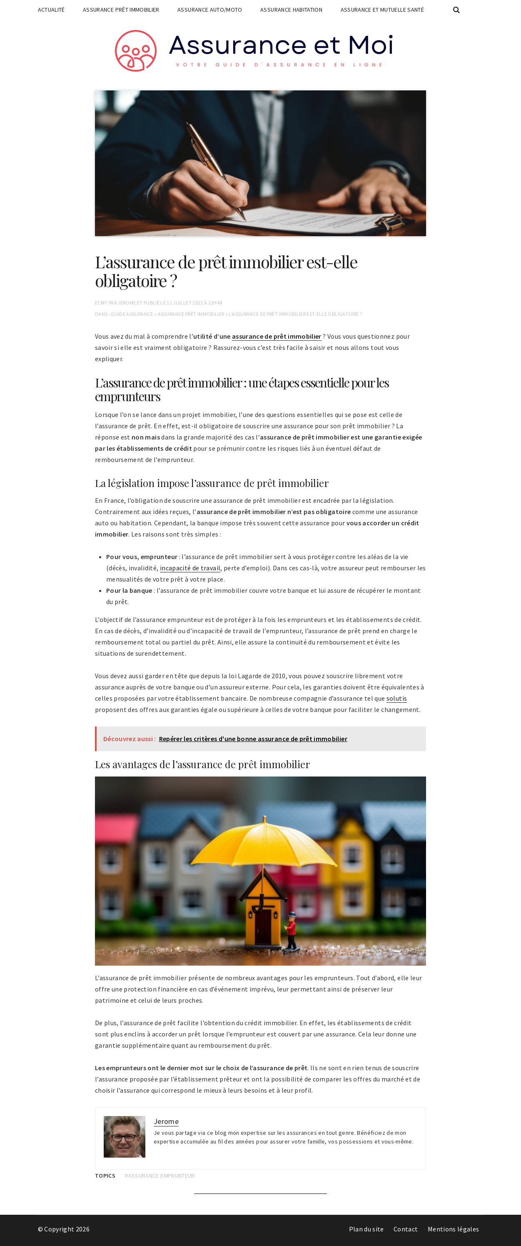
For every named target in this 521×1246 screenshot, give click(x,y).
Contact (406, 1229)
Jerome (126, 303)
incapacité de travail (190, 568)
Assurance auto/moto (209, 9)
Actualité (51, 9)
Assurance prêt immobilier (121, 9)
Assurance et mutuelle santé (382, 9)
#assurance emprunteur (159, 1175)
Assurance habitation (291, 9)
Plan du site (366, 1229)
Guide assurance (132, 314)
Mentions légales (453, 1229)
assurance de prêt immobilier (277, 336)
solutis (396, 698)
